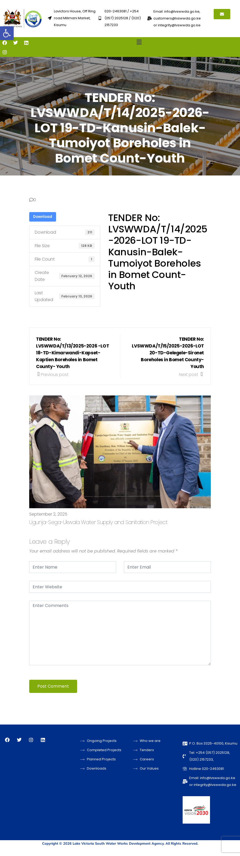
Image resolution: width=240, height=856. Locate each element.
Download (42, 216)
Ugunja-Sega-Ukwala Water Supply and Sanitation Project (98, 522)
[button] (7, 33)
